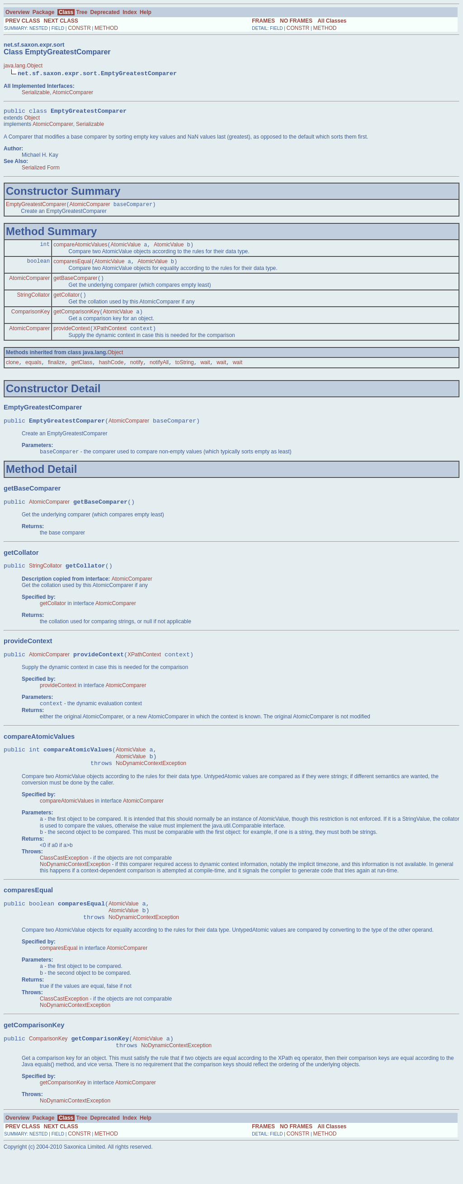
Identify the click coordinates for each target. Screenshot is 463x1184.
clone (12, 371)
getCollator (66, 301)
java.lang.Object (23, 66)
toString (184, 371)
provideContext (71, 336)
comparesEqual (72, 265)
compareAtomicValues (80, 248)
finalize (56, 371)
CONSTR (79, 28)
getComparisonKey (76, 318)
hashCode (111, 371)
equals (33, 371)
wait (205, 371)
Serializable (36, 92)
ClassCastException (64, 879)
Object (32, 119)
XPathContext (110, 336)
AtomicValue (126, 248)
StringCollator (33, 301)
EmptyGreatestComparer (36, 206)
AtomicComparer (72, 92)
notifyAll (159, 371)
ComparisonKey (30, 318)
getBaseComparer (75, 283)
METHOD (106, 28)
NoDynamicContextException (151, 783)
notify (136, 371)
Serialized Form (41, 169)
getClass (82, 371)
